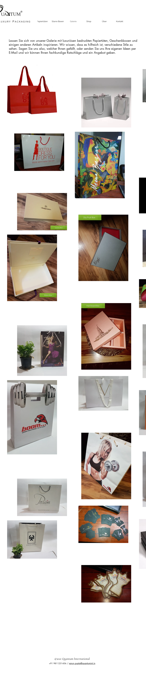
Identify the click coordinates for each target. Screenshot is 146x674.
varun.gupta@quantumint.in (82, 663)
